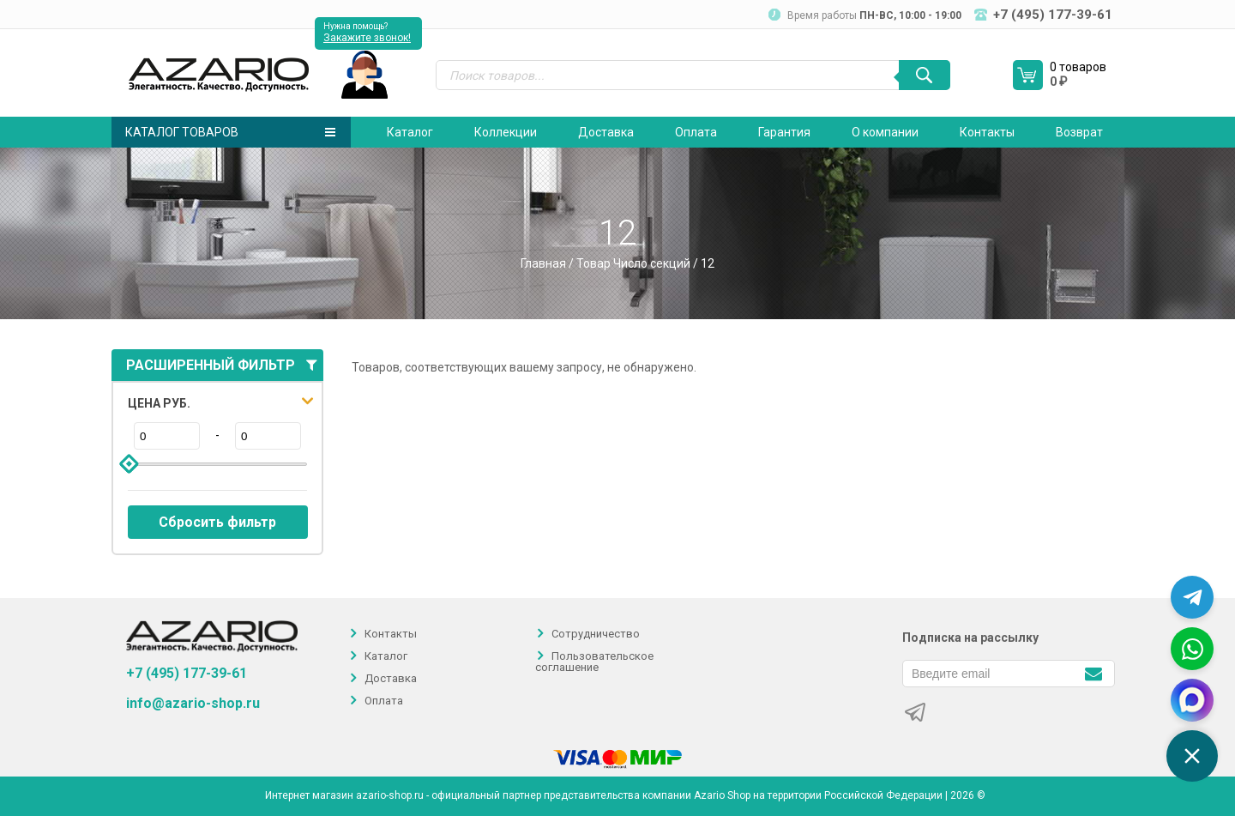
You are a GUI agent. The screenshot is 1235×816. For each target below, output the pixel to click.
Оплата (696, 132)
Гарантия (784, 132)
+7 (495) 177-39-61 (186, 673)
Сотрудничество (595, 633)
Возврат (1079, 132)
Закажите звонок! (367, 38)
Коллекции (505, 132)
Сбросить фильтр (217, 522)
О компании (885, 132)
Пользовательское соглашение (594, 662)
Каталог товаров (230, 132)
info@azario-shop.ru (193, 703)
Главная (543, 263)
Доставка (606, 132)
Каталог (410, 132)
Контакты (987, 132)
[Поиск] (924, 75)
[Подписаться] (1093, 672)
